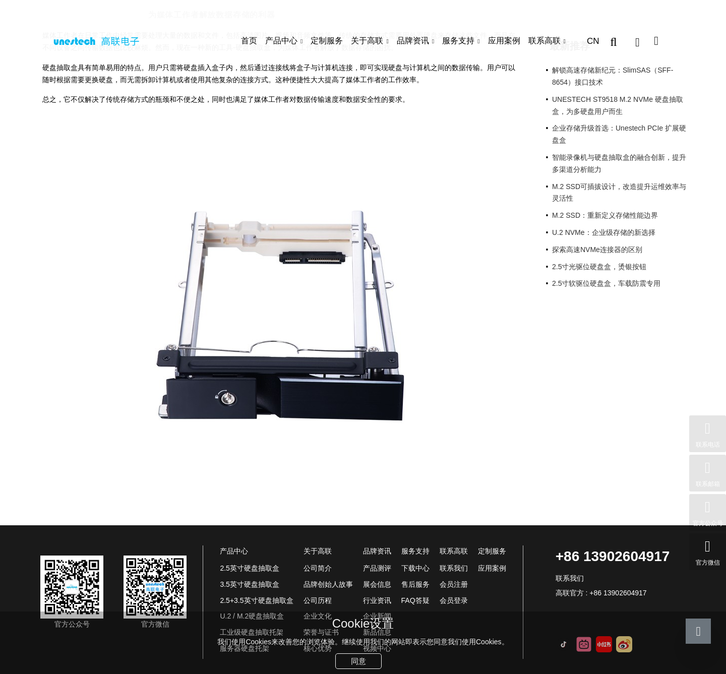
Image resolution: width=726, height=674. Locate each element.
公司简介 (318, 568)
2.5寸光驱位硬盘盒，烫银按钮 (599, 267)
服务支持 (458, 40)
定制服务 (327, 40)
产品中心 (281, 40)
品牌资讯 (413, 40)
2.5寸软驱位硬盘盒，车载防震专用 (606, 283)
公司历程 (318, 600)
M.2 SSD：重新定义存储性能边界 (605, 215)
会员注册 (454, 584)
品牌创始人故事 (328, 584)
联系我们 (454, 568)
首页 (249, 40)
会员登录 (454, 600)
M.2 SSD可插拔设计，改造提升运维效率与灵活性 (619, 192)
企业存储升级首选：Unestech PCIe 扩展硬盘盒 (619, 134)
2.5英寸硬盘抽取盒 (249, 568)
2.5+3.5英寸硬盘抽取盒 (256, 600)
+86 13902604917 (613, 556)
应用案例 (504, 40)
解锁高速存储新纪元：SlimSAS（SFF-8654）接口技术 (612, 76)
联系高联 (544, 40)
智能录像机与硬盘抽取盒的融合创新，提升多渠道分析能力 (619, 163)
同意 (358, 661)
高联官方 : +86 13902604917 (601, 593)
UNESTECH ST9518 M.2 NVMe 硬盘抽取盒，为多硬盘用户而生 (617, 105)
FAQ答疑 (415, 600)
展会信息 (377, 584)
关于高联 (367, 40)
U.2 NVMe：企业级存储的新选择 (603, 232)
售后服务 (415, 584)
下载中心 (415, 568)
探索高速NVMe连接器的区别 (597, 250)
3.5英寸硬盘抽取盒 (249, 584)
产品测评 (377, 568)
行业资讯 (120, 15)
